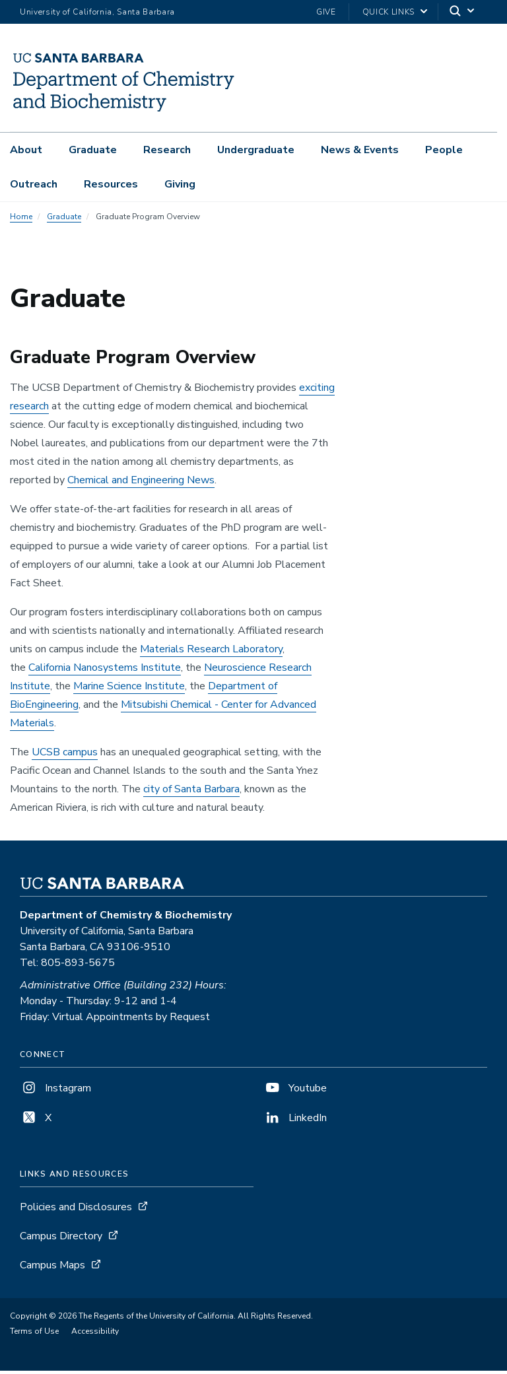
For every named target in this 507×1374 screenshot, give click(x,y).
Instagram (55, 1091)
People (444, 150)
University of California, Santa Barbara (97, 12)
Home (21, 220)
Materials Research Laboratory (211, 652)
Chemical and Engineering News (141, 483)
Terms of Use (34, 1334)
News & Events (360, 150)
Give (326, 12)
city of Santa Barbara (191, 792)
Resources (111, 184)
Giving (179, 184)
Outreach (33, 184)
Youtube (295, 1091)
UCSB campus (65, 755)
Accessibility (95, 1334)
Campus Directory (61, 1239)
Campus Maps (52, 1268)
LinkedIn (295, 1121)
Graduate (93, 150)
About (26, 150)
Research (167, 150)
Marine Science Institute (129, 689)
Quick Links (388, 12)
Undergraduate (255, 150)
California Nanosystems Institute (104, 671)
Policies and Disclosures (76, 1210)
